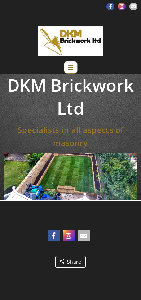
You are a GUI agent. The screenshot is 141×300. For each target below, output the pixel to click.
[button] (110, 6)
